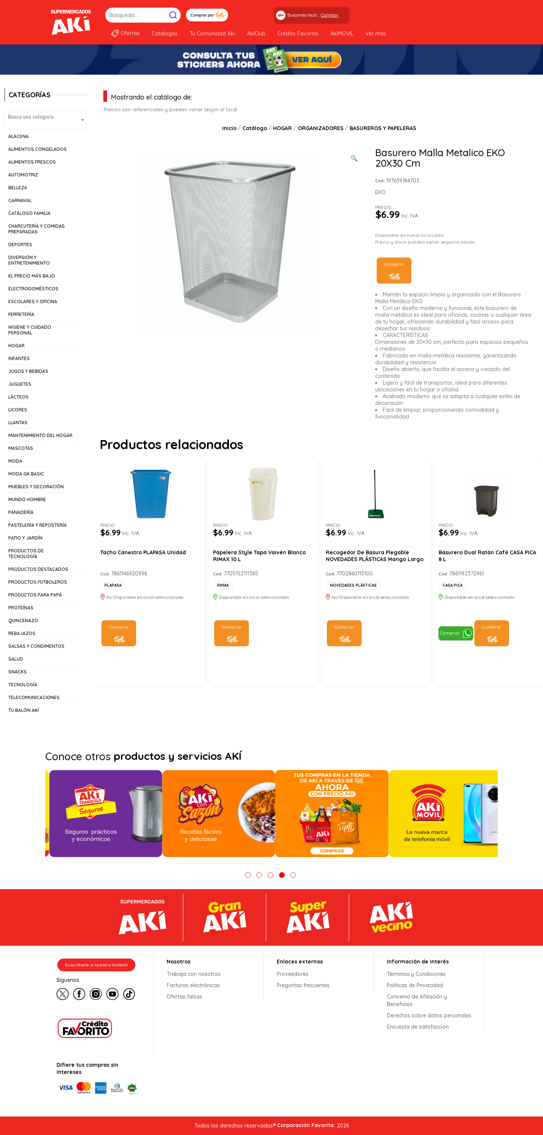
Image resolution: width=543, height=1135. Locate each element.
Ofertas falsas (184, 996)
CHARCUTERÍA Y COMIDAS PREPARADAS (36, 229)
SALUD (15, 659)
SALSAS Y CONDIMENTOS (36, 646)
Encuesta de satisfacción (418, 1026)
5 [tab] (293, 875)
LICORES (17, 410)
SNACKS (17, 672)
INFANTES (19, 358)
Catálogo (254, 128)
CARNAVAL (20, 200)
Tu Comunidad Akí (212, 33)
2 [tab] (259, 875)
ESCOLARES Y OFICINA (32, 301)
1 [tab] (248, 875)
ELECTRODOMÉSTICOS (33, 288)
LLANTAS (18, 422)
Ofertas (130, 33)
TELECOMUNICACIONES (34, 697)
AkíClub (256, 33)
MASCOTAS (20, 448)
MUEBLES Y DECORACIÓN (36, 486)
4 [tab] (282, 875)
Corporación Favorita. (306, 1125)
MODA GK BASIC (26, 474)
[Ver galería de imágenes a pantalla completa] (354, 157)
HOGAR (16, 345)
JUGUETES (19, 384)
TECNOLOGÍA (22, 684)
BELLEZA (17, 187)
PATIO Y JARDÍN (25, 538)
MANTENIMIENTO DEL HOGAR (40, 435)
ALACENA (18, 136)
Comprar (394, 264)
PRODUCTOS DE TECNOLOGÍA (26, 553)
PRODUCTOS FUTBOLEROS (37, 582)
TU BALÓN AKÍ (23, 710)
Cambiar (330, 15)
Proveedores (292, 974)
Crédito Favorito (298, 33)
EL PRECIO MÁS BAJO (31, 276)
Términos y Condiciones (416, 974)
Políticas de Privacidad (415, 985)
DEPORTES (20, 244)
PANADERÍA (21, 512)
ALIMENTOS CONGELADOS (37, 149)
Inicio (229, 128)
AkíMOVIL (341, 33)
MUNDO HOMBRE (27, 499)
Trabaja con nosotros (194, 974)
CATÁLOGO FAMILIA (29, 213)
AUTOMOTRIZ (23, 175)
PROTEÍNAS (21, 607)
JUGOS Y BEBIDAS (28, 371)
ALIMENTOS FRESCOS (32, 162)
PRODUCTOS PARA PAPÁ (35, 595)
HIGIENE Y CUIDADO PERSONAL (29, 330)
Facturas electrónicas (193, 985)
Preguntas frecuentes (303, 985)
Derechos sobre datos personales (429, 1015)
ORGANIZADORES (321, 128)
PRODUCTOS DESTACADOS (38, 569)
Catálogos (165, 33)
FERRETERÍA (21, 314)
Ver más (375, 33)
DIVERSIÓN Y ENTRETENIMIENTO (29, 260)
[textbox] (45, 116)
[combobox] (46, 120)
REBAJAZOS (21, 633)
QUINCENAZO (23, 620)
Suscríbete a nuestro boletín (96, 965)
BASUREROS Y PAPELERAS (383, 128)
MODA (15, 461)
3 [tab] (270, 875)
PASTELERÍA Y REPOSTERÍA (37, 525)
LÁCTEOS (18, 397)
